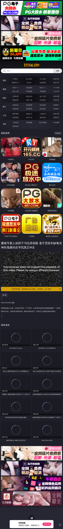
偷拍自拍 (29, 96)
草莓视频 (29, 122)
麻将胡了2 (15, 83)
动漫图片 (56, 105)
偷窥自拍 (15, 105)
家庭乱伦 (29, 114)
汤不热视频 (43, 122)
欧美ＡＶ (43, 88)
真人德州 (29, 79)
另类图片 (56, 109)
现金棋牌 (43, 83)
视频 (4, 89)
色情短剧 (15, 126)
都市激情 (15, 114)
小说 (4, 115)
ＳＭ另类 (56, 91)
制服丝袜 (15, 100)
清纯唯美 (29, 109)
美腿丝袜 (15, 109)
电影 (4, 98)
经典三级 (29, 100)
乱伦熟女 (43, 100)
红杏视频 (56, 122)
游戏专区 (56, 79)
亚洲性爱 (15, 96)
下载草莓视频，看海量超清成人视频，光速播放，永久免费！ (36, 289)
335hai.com (31, 65)
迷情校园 (15, 117)
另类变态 (56, 100)
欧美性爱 (56, 96)
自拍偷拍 (29, 88)
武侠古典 (56, 114)
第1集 (4, 295)
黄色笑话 (43, 117)
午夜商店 (15, 122)
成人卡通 (43, 96)
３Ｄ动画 (56, 88)
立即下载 (47, 524)
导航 (4, 124)
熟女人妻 (15, 91)
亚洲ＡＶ (15, 88)
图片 (4, 106)
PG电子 (15, 79)
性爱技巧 (56, 117)
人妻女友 (43, 114)
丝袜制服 (29, 91)
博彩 (4, 80)
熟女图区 (43, 109)
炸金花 (29, 83)
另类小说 (29, 117)
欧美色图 (43, 105)
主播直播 (43, 91)
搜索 (57, 71)
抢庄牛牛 (56, 83)
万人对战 (43, 79)
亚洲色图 (29, 105)
